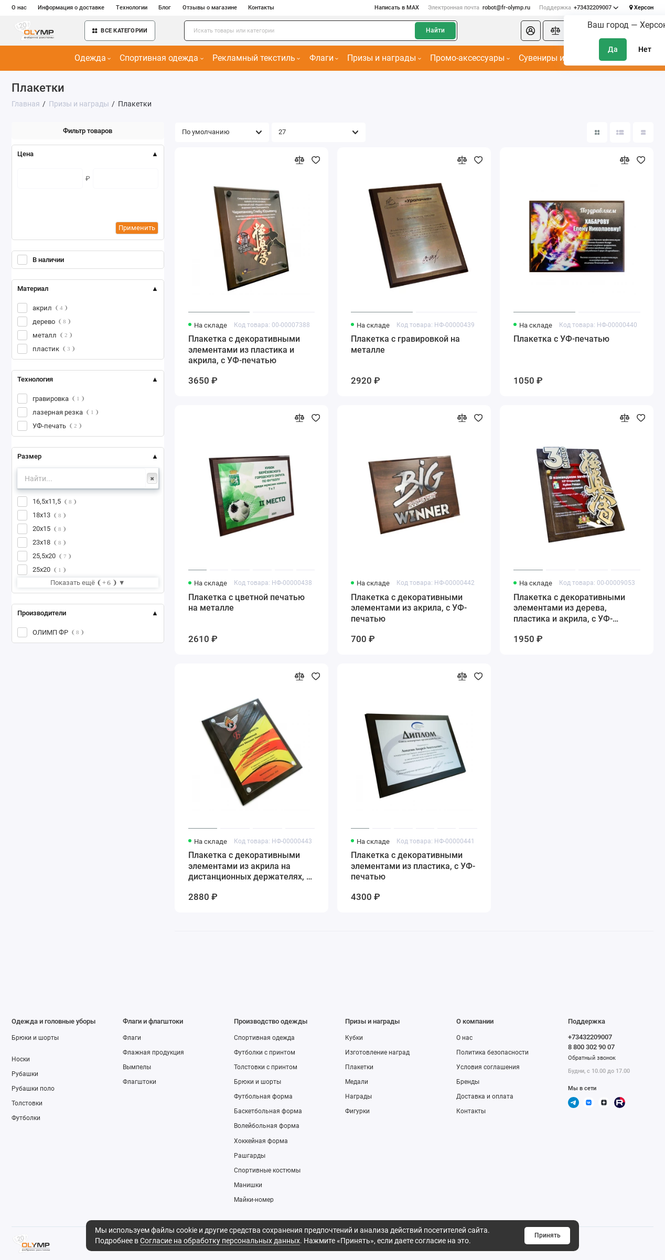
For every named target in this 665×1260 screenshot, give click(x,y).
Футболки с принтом (264, 1052)
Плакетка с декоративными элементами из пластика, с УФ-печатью (413, 866)
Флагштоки (139, 1081)
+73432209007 (579, 7)
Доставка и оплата (484, 1096)
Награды (358, 1096)
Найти (435, 30)
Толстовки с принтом (265, 1067)
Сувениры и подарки (561, 58)
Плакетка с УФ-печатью (561, 339)
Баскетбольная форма (268, 1111)
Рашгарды (249, 1155)
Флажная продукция (153, 1052)
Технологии (131, 7)
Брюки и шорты (35, 1037)
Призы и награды (384, 58)
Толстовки (27, 1103)
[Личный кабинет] (531, 30)
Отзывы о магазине (210, 7)
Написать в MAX (396, 7)
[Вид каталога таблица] (643, 132)
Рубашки (25, 1074)
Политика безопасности (492, 1052)
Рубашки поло (33, 1088)
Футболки (26, 1118)
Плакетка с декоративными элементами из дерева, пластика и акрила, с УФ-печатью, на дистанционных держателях (570, 609)
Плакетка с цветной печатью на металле (246, 603)
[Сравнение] (555, 30)
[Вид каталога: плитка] (597, 132)
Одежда (92, 58)
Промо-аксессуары (469, 58)
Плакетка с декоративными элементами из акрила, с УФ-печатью (409, 608)
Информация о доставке (71, 7)
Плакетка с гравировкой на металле (405, 344)
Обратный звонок (592, 1058)
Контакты (261, 7)
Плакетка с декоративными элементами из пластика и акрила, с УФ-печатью (244, 349)
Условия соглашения (488, 1067)
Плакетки (359, 1067)
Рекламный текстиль (256, 58)
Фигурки (357, 1111)
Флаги (323, 58)
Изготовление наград (377, 1052)
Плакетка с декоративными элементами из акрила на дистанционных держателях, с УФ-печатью (249, 867)
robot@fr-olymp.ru (479, 7)
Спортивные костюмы (267, 1170)
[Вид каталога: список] (620, 132)
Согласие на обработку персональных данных (220, 1240)
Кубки (354, 1037)
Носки (21, 1059)
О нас (19, 7)
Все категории (119, 30)
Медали (356, 1081)
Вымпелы (137, 1067)
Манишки (248, 1185)
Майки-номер (254, 1199)
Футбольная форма (263, 1096)
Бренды (467, 1081)
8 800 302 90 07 (591, 1047)
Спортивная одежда (161, 58)
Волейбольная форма (266, 1125)
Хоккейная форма (261, 1141)
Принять (547, 1235)
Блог (164, 7)
